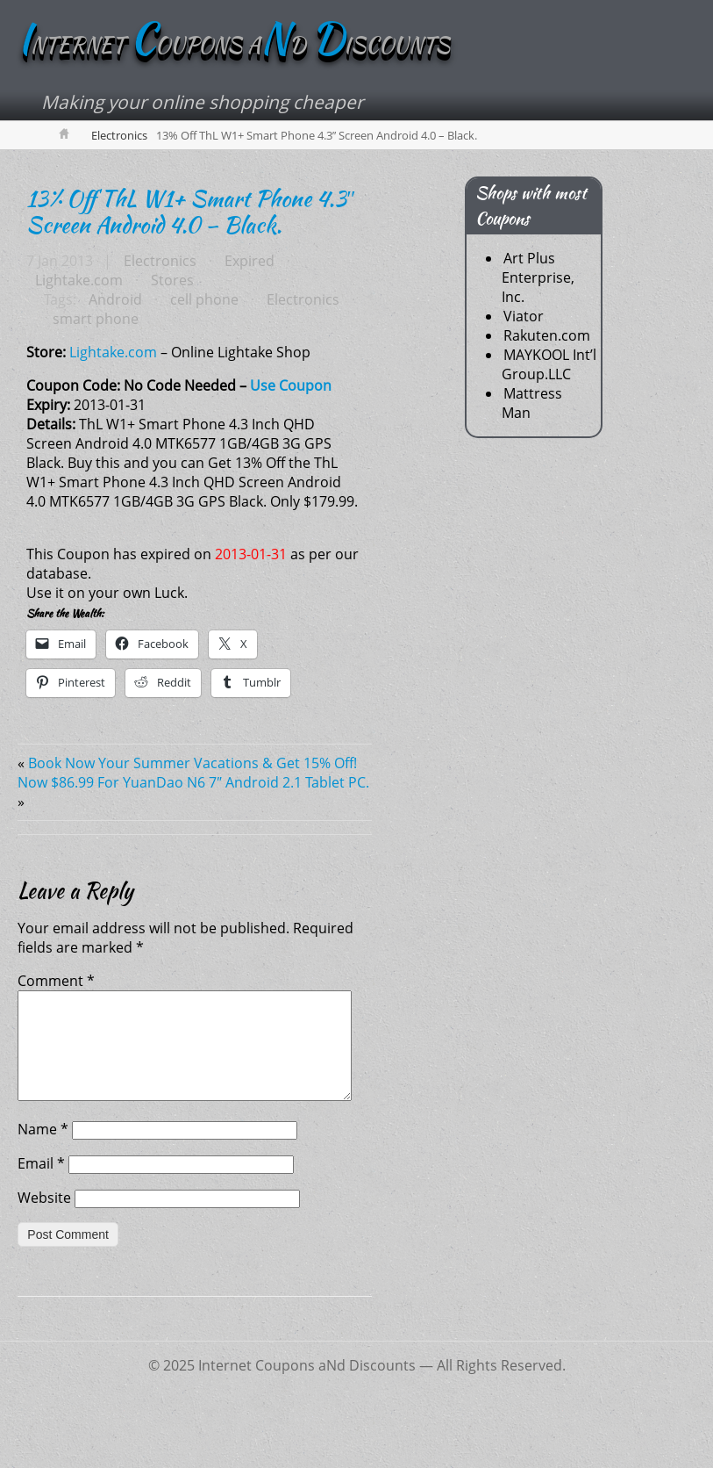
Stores (172, 280)
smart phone (96, 318)
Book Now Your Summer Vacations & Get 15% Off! (192, 763)
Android (115, 299)
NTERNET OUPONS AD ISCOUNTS (234, 45)
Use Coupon (291, 385)
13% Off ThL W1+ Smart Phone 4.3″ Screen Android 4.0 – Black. (190, 212)
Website (44, 1218)
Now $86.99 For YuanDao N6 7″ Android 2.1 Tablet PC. (193, 782)
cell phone (204, 299)
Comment (56, 980)
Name (43, 1150)
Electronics (119, 135)
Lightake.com (79, 280)
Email (41, 1184)
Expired (250, 260)
